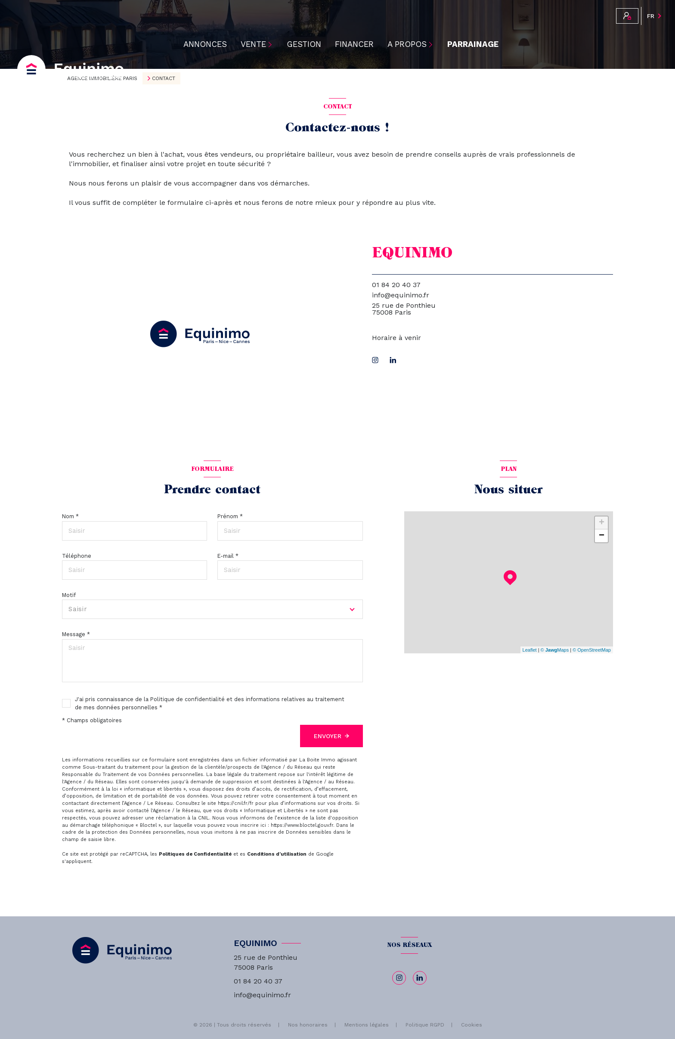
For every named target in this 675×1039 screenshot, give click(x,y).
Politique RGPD (425, 1025)
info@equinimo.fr (400, 295)
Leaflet (530, 649)
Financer (354, 44)
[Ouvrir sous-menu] (272, 44)
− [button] (601, 535)
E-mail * (227, 556)
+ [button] (601, 522)
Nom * (70, 516)
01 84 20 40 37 (396, 285)
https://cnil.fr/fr (236, 803)
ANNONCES (205, 44)
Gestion (304, 44)
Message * (76, 634)
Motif (69, 595)
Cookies (471, 1025)
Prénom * (230, 516)
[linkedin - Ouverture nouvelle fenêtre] (393, 360)
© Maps (555, 649)
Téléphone (76, 556)
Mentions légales (366, 1025)
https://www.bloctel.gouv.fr (302, 825)
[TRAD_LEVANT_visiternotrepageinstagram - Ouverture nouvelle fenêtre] (375, 360)
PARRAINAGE (473, 44)
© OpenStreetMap (592, 649)
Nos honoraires (308, 1025)
